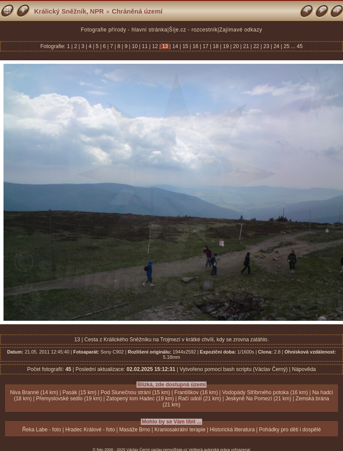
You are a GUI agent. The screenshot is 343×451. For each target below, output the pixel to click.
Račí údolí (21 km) (199, 398)
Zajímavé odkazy (240, 30)
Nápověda (304, 369)
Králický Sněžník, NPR (69, 11)
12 (154, 46)
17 (205, 46)
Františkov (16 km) (196, 392)
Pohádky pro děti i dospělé (290, 430)
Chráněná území (137, 11)
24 (276, 46)
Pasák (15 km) (79, 392)
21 (246, 46)
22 (256, 46)
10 (134, 46)
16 (195, 46)
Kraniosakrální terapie (180, 430)
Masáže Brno (134, 430)
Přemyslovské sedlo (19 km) (69, 398)
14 (175, 46)
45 (299, 46)
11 (144, 46)
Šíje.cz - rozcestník (193, 30)
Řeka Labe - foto (41, 430)
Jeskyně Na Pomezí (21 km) (258, 398)
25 (286, 46)
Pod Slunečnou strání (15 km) (135, 392)
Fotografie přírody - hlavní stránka (124, 30)
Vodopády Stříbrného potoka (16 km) (265, 392)
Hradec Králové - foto (90, 430)
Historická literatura (232, 430)
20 (235, 46)
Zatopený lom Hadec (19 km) (140, 398)
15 (185, 46)
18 (215, 46)
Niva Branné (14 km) (34, 392)
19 (225, 46)
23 (266, 46)
